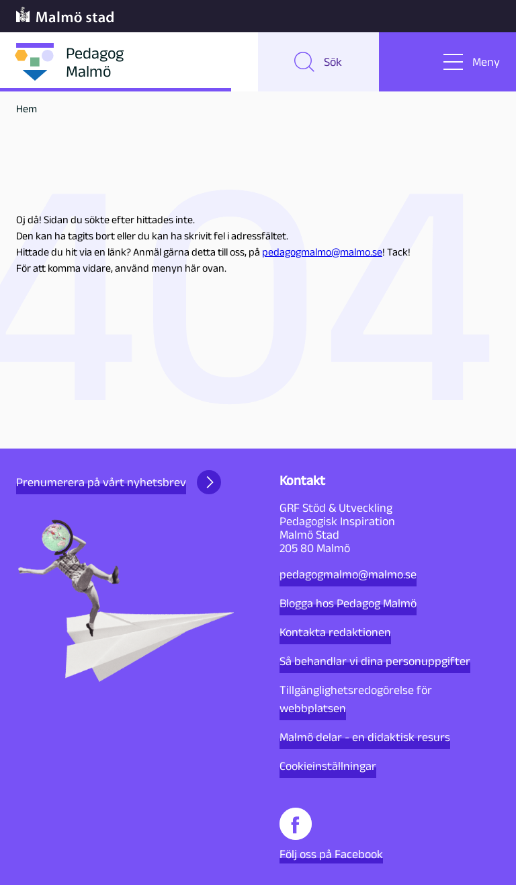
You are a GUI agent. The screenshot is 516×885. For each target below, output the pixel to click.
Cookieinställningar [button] (328, 766)
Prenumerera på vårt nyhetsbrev (118, 482)
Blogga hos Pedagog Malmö (348, 603)
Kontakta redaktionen (335, 632)
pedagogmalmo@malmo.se (322, 252)
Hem (26, 108)
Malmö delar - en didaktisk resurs (365, 737)
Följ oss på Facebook (331, 834)
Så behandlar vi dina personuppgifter (375, 661)
